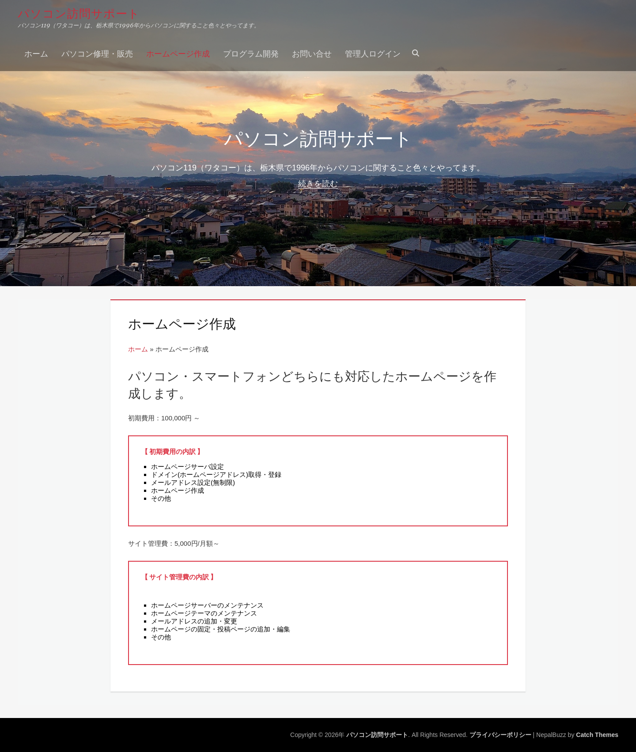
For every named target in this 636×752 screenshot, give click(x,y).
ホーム (36, 53)
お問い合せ (312, 53)
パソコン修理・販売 (97, 53)
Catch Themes (597, 734)
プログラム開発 (251, 53)
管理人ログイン (373, 53)
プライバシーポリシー (500, 734)
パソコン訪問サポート (79, 12)
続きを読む (318, 183)
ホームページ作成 (178, 53)
